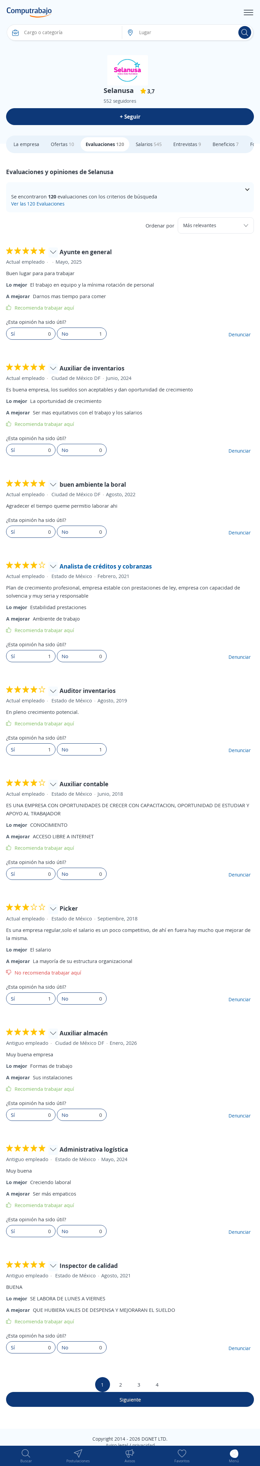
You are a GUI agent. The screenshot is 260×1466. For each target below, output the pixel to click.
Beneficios (226, 144)
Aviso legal (117, 1445)
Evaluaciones (105, 144)
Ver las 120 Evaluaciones (37, 203)
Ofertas (62, 144)
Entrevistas (187, 144)
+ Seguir (130, 116)
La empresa (26, 144)
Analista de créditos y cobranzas (106, 566)
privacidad (143, 1445)
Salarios (149, 144)
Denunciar (240, 334)
